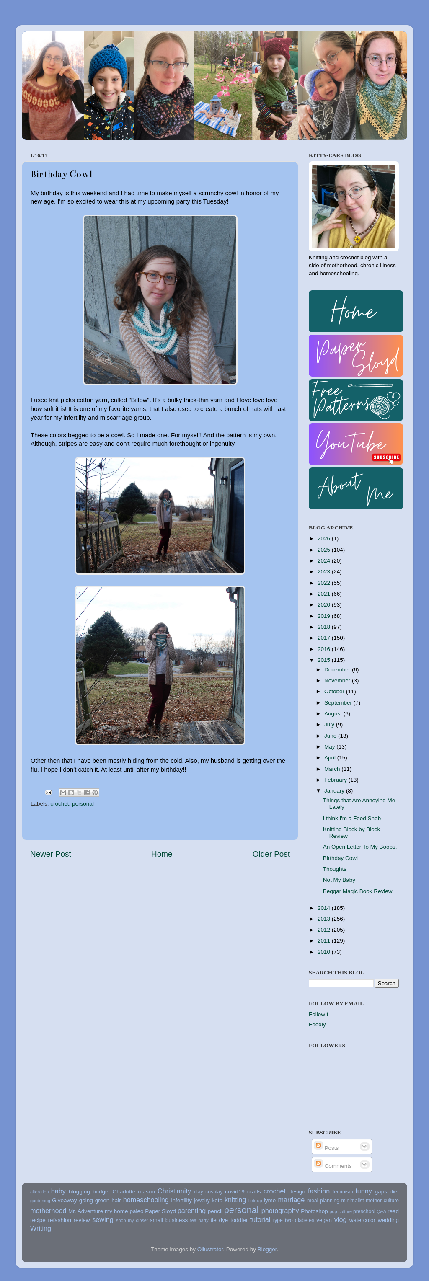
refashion (59, 1220)
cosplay (213, 1192)
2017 (325, 638)
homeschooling (146, 1200)
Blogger (267, 1249)
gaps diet (387, 1191)
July (330, 724)
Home (161, 854)
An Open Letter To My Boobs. (360, 847)
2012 (325, 930)
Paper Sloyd (160, 1211)
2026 (325, 538)
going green (94, 1200)
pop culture (341, 1211)
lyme (270, 1200)
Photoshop (314, 1211)
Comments (333, 1166)
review (82, 1220)
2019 (325, 616)
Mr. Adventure (85, 1211)
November (338, 680)
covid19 (235, 1191)
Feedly (317, 1024)
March (332, 769)
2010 (325, 952)
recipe (38, 1220)
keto (217, 1200)
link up (255, 1200)
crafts (254, 1191)
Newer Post (50, 854)
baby (58, 1191)
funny (363, 1191)
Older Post (271, 854)
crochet (59, 804)
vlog (340, 1219)
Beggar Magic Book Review (358, 891)
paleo (136, 1211)
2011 (325, 941)
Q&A (381, 1211)
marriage (291, 1200)
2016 (325, 649)
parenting (192, 1210)
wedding (388, 1220)
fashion (319, 1191)
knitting (235, 1200)
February (336, 780)
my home (116, 1211)
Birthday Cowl (340, 858)
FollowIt (318, 1014)
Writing (40, 1228)
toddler (239, 1220)
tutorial (260, 1219)
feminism (343, 1192)
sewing (102, 1219)
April (330, 757)
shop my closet (132, 1220)
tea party (199, 1220)
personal (83, 804)
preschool (364, 1211)
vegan (324, 1220)
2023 (325, 571)
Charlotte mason (133, 1191)
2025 (325, 550)
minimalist (352, 1201)
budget (101, 1191)
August (334, 713)
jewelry (202, 1201)
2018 (325, 627)
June (331, 736)
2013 (325, 919)
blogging (79, 1191)
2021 (325, 594)
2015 (325, 660)
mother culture (382, 1201)
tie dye (219, 1220)
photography (280, 1210)
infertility (181, 1200)
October (335, 691)
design (297, 1191)
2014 (325, 908)
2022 (325, 583)
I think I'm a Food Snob (352, 818)
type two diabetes (293, 1220)
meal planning (323, 1201)
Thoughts (334, 869)
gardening (40, 1200)
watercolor (362, 1220)
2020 (325, 605)
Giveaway (64, 1200)
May (330, 747)
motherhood (48, 1210)
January (335, 791)
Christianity (174, 1191)
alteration (39, 1191)
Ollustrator (210, 1249)
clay (198, 1192)
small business (169, 1220)
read (393, 1211)
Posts (326, 1148)
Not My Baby (339, 880)
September (339, 703)
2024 (325, 561)
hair (116, 1200)
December (338, 669)
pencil (215, 1211)
